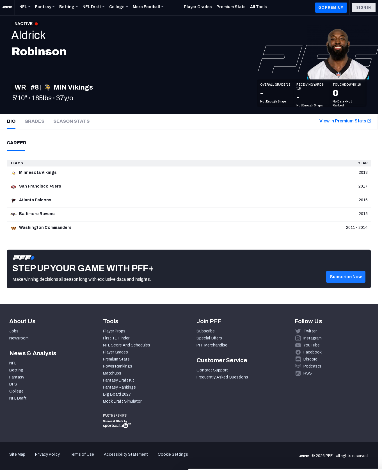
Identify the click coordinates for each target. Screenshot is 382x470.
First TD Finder (116, 338)
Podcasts (312, 366)
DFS (13, 384)
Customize (335, 435)
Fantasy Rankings (119, 387)
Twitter (310, 331)
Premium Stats (116, 359)
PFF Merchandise (211, 345)
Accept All (335, 418)
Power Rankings (117, 366)
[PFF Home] (7, 7)
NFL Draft (18, 398)
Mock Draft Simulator (122, 401)
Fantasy (16, 377)
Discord (310, 359)
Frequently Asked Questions (222, 377)
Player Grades (115, 352)
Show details (87, 459)
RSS (307, 373)
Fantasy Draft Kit (118, 380)
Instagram (312, 338)
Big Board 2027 (117, 394)
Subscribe (205, 331)
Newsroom (19, 338)
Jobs (14, 331)
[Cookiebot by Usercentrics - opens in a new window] (36, 459)
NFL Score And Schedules (126, 345)
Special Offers (209, 338)
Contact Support (212, 370)
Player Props (114, 331)
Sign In (363, 8)
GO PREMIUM (331, 8)
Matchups (112, 373)
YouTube (311, 345)
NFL (12, 363)
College (16, 391)
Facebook (312, 352)
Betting (16, 370)
